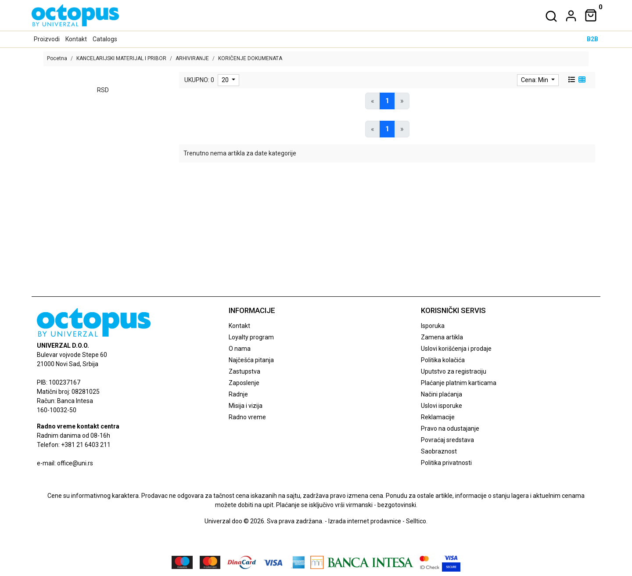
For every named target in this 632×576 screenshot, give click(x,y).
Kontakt (76, 39)
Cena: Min (535, 79)
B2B (592, 39)
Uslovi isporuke (441, 405)
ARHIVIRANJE (192, 58)
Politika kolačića (443, 360)
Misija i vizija (245, 405)
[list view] (571, 79)
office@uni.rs (75, 463)
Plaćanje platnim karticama (458, 382)
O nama (240, 348)
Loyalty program (251, 337)
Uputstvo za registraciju (453, 371)
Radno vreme (247, 417)
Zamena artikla (442, 337)
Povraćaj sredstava (447, 439)
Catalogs (105, 39)
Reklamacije (438, 417)
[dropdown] (569, 15)
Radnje (238, 394)
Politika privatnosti (446, 462)
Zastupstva (244, 371)
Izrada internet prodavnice (364, 521)
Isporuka (433, 325)
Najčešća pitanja (251, 360)
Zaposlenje (244, 382)
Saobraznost (439, 451)
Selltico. (416, 521)
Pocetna (57, 58)
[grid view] (581, 79)
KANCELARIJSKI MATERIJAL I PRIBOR (121, 58)
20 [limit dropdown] (226, 79)
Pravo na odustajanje (450, 428)
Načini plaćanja (441, 394)
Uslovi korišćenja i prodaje (456, 348)
